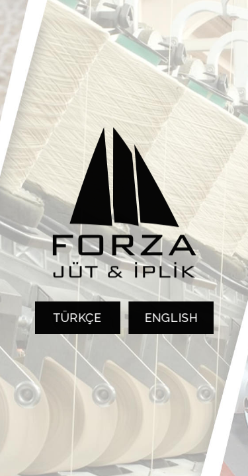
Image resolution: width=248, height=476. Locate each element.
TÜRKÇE (76, 318)
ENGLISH (172, 318)
